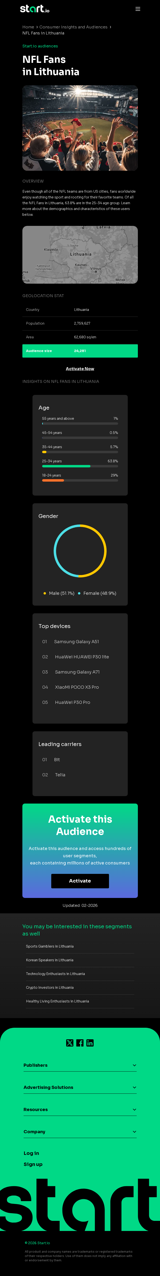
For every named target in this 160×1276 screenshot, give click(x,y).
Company (34, 1131)
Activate (80, 881)
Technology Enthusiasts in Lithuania (55, 974)
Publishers (35, 1065)
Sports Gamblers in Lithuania (50, 946)
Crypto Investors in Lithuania (50, 987)
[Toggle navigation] (136, 8)
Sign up (33, 1164)
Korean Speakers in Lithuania (49, 960)
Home (28, 27)
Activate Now (80, 368)
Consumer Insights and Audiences (73, 27)
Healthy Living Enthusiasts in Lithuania (57, 1001)
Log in (31, 1153)
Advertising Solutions (48, 1087)
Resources (36, 1109)
